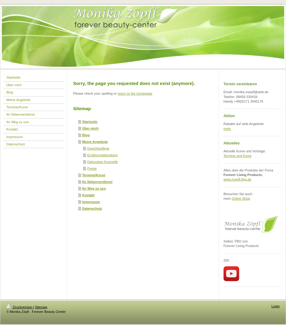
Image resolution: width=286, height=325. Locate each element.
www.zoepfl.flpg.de (237, 179)
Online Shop (241, 198)
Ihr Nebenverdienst (97, 182)
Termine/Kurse (93, 175)
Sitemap (41, 307)
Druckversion (19, 307)
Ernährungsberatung (102, 155)
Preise (92, 168)
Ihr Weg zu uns (94, 188)
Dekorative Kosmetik (102, 162)
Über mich (90, 128)
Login (275, 306)
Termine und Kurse (237, 155)
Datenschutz (92, 208)
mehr (227, 128)
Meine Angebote (95, 142)
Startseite (89, 122)
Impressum (91, 202)
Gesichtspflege (98, 148)
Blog (86, 135)
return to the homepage (134, 93)
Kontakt (88, 195)
